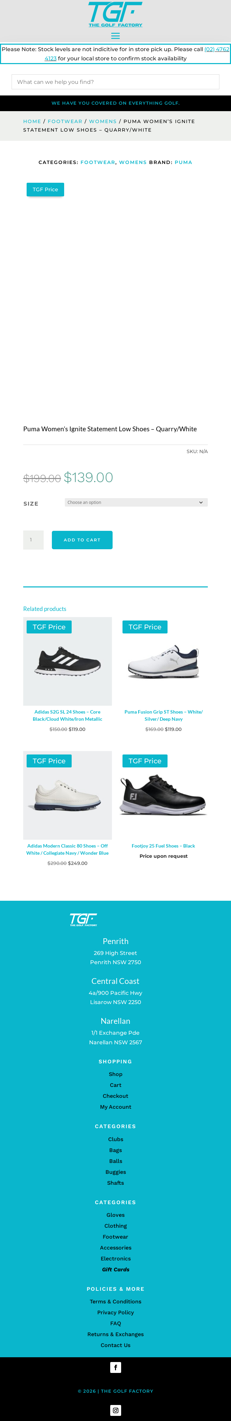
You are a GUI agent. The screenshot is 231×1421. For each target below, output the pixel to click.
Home (32, 121)
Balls (115, 1161)
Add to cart (82, 539)
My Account (115, 1107)
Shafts (115, 1183)
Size (31, 503)
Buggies (115, 1172)
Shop (115, 1074)
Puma (183, 162)
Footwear (65, 121)
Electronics (116, 1258)
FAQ (115, 1323)
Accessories (115, 1247)
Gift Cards (115, 1269)
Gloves (115, 1215)
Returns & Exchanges (115, 1334)
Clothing (115, 1226)
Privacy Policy (115, 1312)
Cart (115, 1085)
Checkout (115, 1096)
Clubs (115, 1139)
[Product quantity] (33, 540)
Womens (103, 121)
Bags (115, 1150)
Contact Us (115, 1345)
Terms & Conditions (115, 1301)
